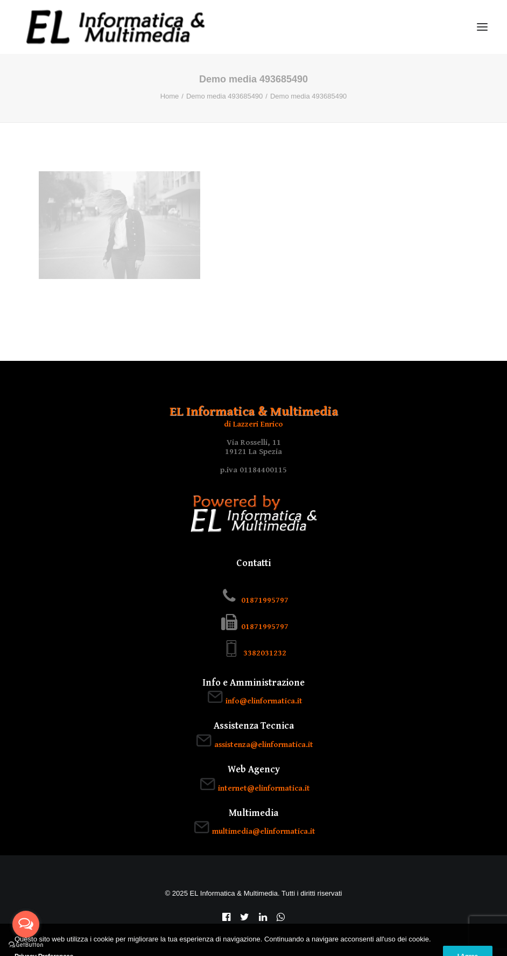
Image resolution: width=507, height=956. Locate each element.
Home (169, 96)
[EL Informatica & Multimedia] (115, 27)
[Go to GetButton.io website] (26, 944)
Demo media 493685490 (224, 96)
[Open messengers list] (25, 924)
